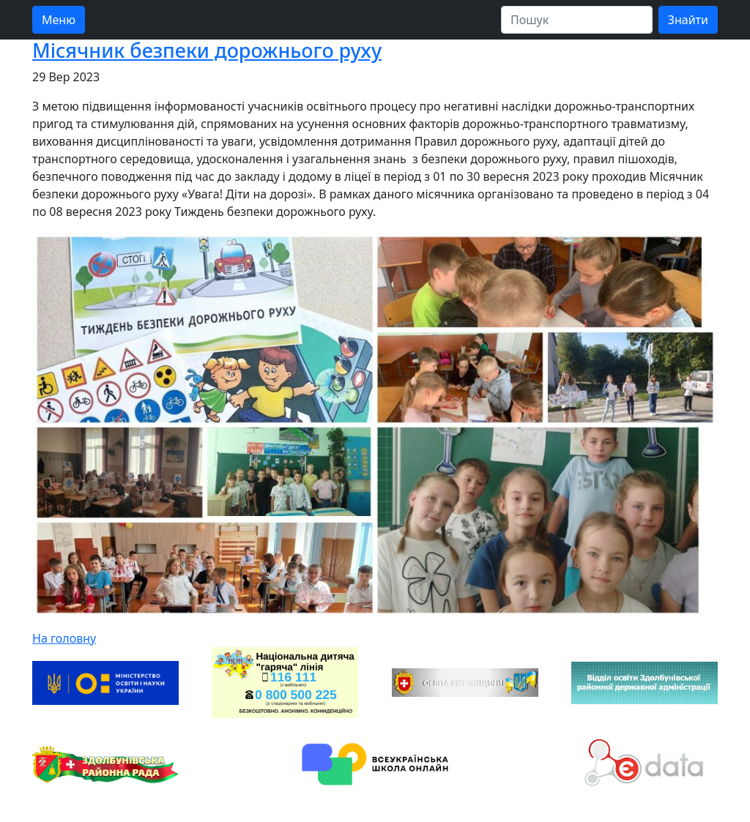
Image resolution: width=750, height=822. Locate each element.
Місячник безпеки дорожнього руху (207, 50)
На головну (64, 638)
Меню (58, 20)
